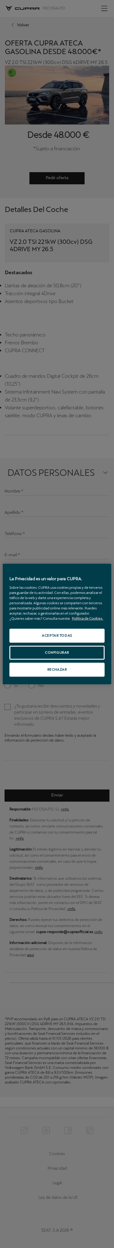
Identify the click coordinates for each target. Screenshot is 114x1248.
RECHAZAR (57, 669)
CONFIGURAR (57, 652)
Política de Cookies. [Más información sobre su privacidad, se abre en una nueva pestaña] (87, 618)
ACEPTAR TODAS (57, 635)
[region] (57, 624)
